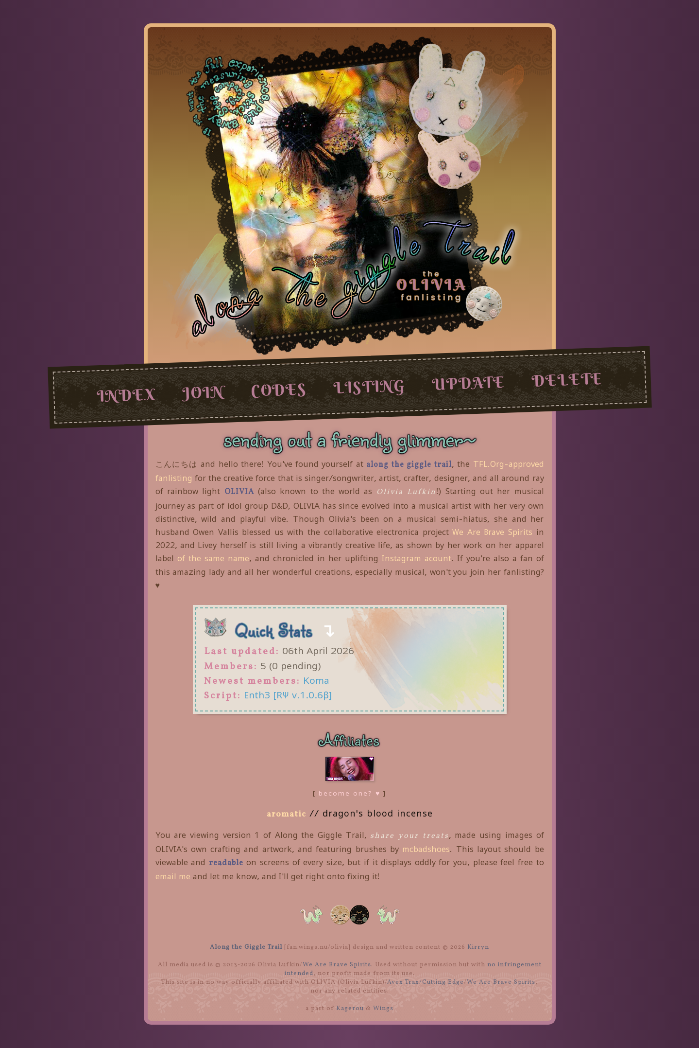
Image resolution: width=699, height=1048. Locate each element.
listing (369, 386)
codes (278, 389)
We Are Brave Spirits (492, 532)
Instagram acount (416, 558)
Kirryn (478, 947)
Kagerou (350, 1008)
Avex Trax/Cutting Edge (425, 982)
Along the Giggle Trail (246, 947)
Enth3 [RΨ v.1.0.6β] (288, 694)
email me (172, 876)
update (468, 383)
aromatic (286, 814)
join (203, 392)
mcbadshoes (426, 849)
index (125, 395)
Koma (316, 680)
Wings (383, 1008)
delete (567, 380)
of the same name (213, 558)
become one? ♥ (349, 793)
